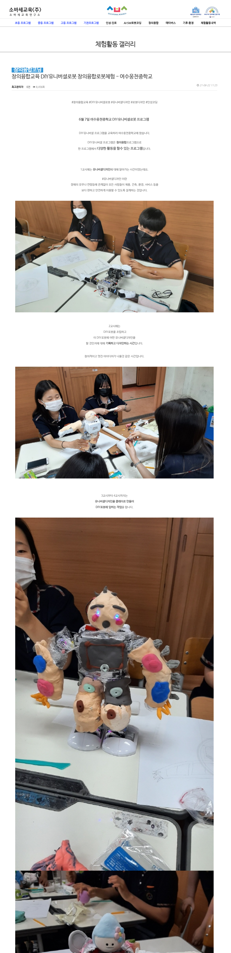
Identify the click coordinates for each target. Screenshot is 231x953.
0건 (28, 86)
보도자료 (55, 919)
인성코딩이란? (30, 919)
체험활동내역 (208, 22)
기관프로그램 (91, 22)
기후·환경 (188, 22)
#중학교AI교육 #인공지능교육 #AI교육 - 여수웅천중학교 (56, 863)
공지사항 (44, 919)
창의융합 (153, 22)
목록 (212, 847)
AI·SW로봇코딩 (132, 22)
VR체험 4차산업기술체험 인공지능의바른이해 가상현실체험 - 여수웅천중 (65, 854)
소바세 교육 (14, 919)
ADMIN (211, 929)
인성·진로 (111, 22)
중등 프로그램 (46, 22)
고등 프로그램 (68, 22)
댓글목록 (18, 877)
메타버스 (171, 22)
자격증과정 (67, 919)
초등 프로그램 (23, 22)
